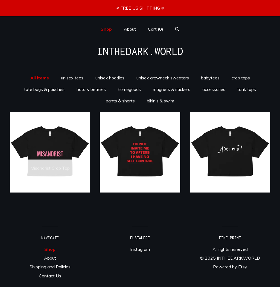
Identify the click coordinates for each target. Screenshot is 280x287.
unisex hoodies (109, 78)
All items (39, 78)
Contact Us (50, 276)
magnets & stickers (171, 89)
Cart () (155, 29)
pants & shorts (120, 101)
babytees (210, 78)
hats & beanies (91, 89)
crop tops (241, 78)
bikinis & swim (160, 101)
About (130, 29)
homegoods (129, 89)
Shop (106, 29)
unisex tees (72, 78)
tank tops (246, 89)
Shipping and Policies (50, 266)
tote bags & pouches (44, 89)
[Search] (177, 30)
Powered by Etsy (230, 266)
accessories (213, 89)
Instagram (140, 249)
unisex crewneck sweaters (162, 78)
